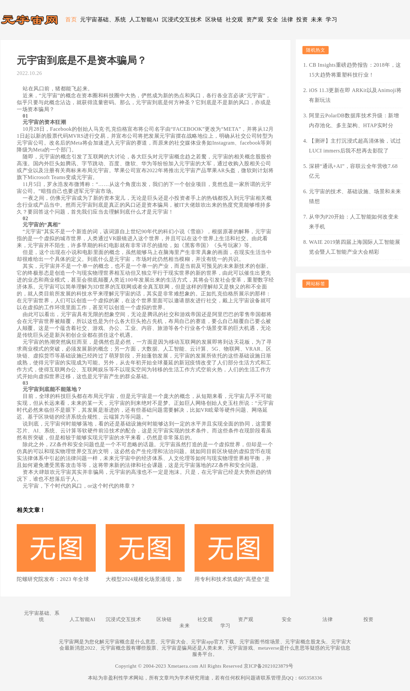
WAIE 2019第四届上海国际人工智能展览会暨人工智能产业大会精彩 (354, 247)
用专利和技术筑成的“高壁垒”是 (232, 579)
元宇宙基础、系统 (103, 19)
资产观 (255, 19)
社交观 (234, 19)
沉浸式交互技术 (182, 19)
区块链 (214, 19)
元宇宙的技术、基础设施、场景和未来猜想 (355, 196)
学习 (331, 19)
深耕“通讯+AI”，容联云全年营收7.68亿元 (353, 171)
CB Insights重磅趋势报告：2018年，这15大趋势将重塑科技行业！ (355, 70)
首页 (71, 19)
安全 (272, 19)
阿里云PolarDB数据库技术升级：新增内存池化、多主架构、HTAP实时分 (354, 120)
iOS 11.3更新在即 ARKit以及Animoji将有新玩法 (355, 95)
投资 (302, 19)
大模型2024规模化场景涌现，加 (144, 579)
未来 (316, 19)
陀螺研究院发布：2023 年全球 (53, 579)
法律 (287, 19)
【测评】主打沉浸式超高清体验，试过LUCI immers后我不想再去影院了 (355, 145)
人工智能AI (143, 19)
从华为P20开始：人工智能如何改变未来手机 (354, 221)
